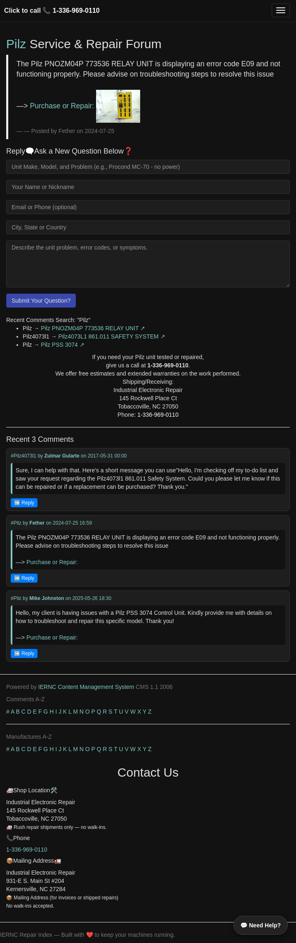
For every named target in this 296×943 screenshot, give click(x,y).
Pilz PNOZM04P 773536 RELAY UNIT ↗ (93, 328)
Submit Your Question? (41, 300)
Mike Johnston (46, 598)
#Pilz (16, 523)
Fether (37, 523)
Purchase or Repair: (85, 106)
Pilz (16, 44)
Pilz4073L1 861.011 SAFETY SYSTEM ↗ (111, 336)
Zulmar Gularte (61, 456)
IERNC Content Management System (86, 687)
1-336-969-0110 (76, 10)
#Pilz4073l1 (23, 456)
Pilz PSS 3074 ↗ (62, 344)
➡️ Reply (24, 503)
